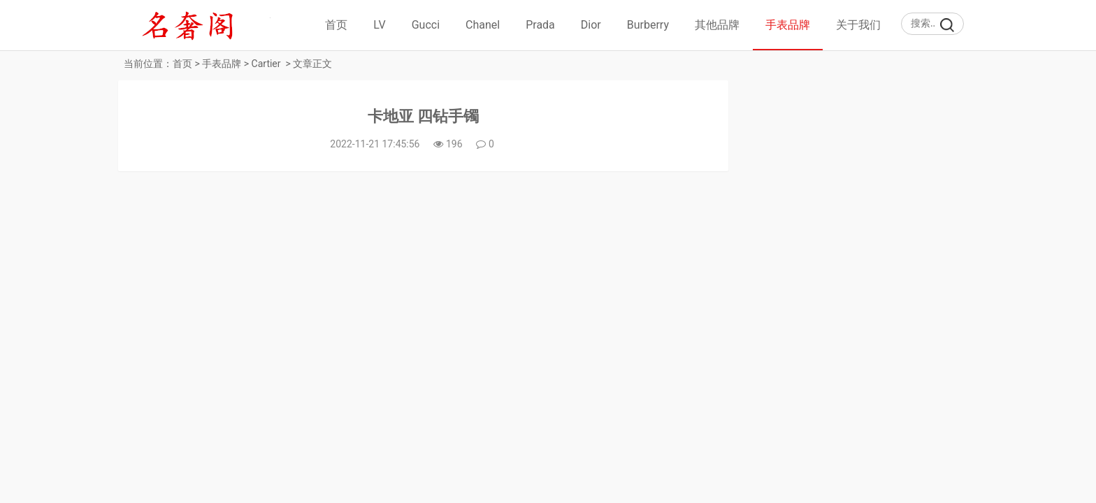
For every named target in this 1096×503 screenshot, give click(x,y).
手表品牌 (787, 24)
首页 (336, 24)
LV (379, 24)
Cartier (266, 63)
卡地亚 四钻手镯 (423, 116)
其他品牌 (717, 24)
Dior (591, 24)
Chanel (483, 24)
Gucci (426, 24)
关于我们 (858, 24)
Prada (540, 24)
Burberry (648, 24)
